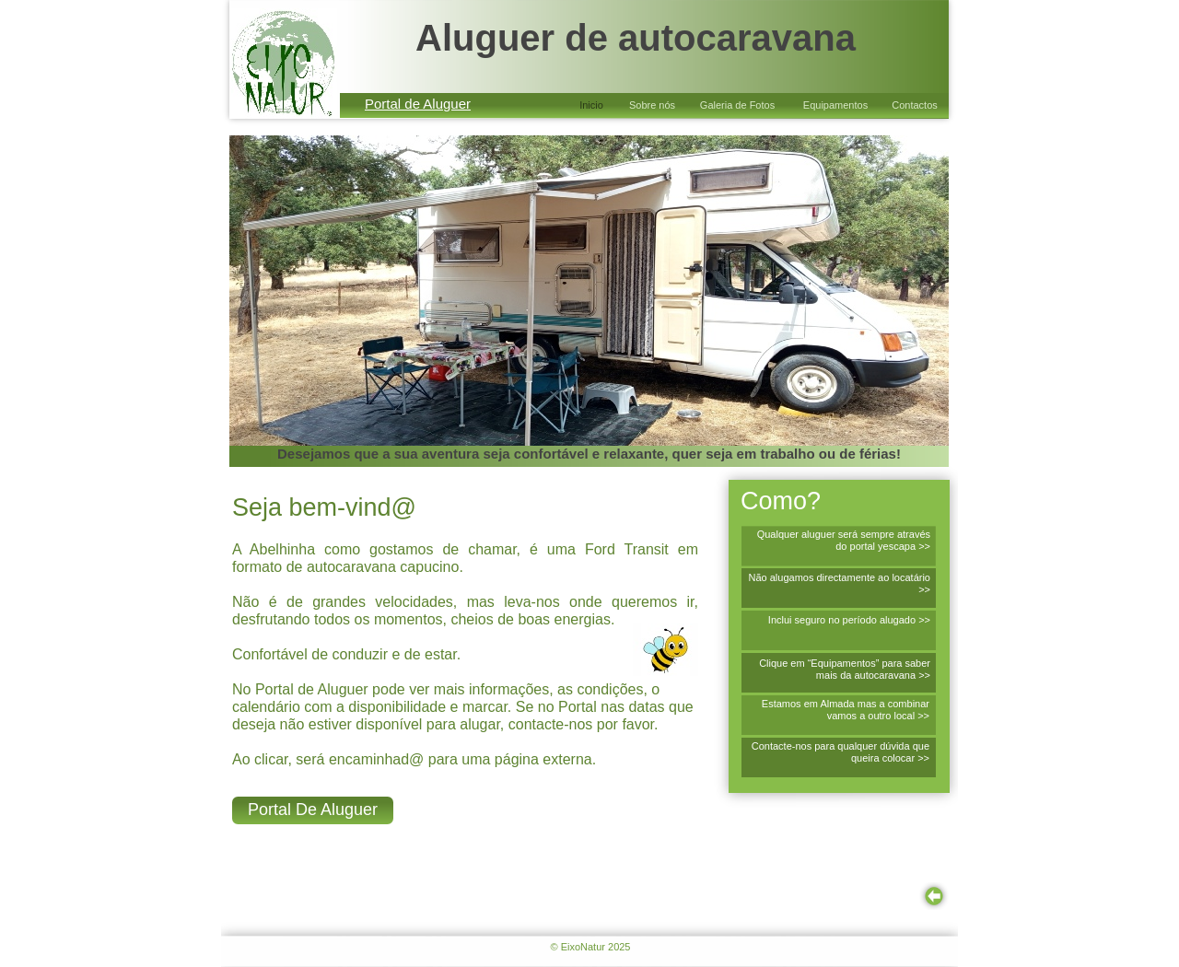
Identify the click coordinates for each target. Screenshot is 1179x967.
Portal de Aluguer (418, 103)
